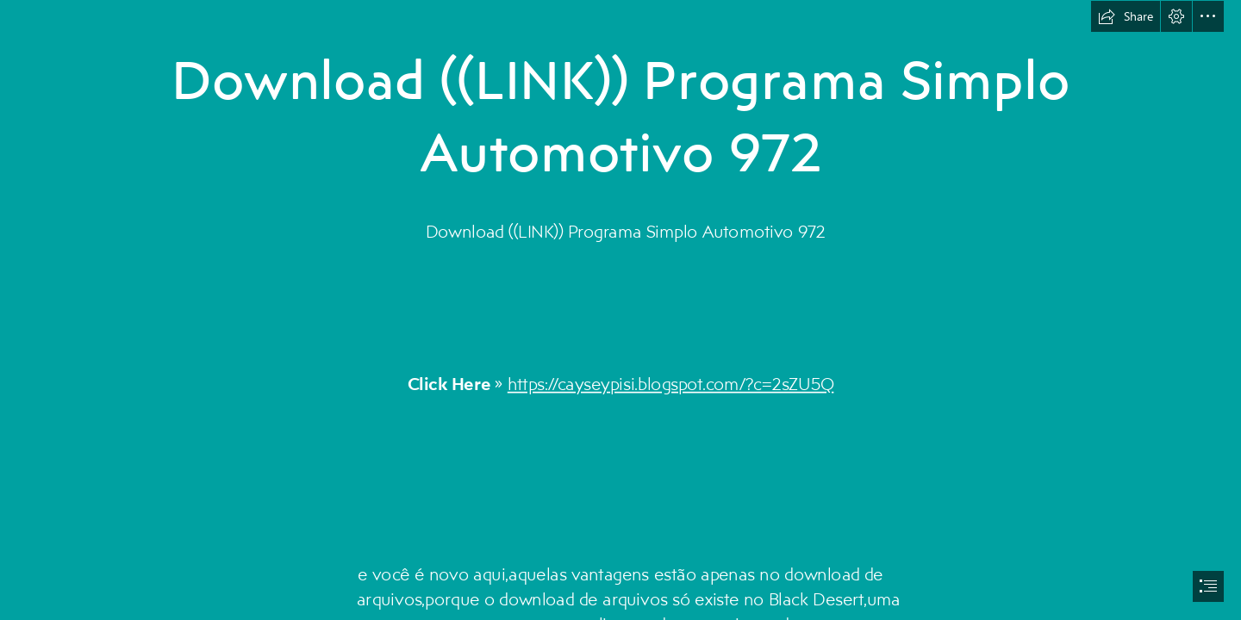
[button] (1125, 16)
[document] (620, 310)
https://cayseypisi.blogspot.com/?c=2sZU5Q (671, 383)
